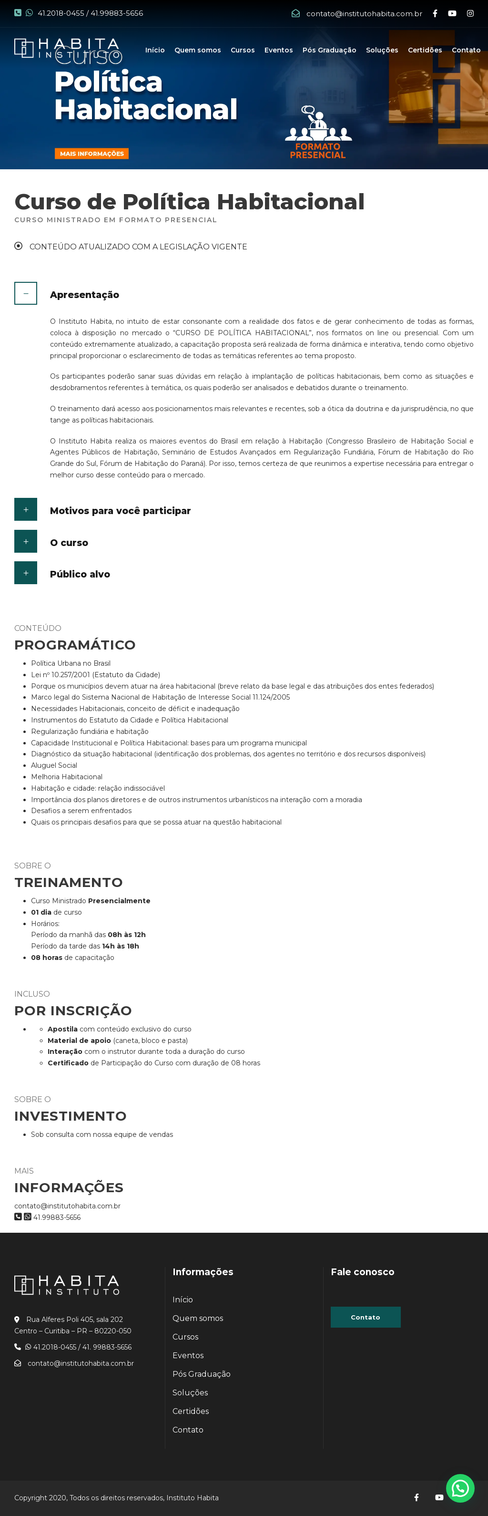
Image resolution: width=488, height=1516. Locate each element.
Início (155, 50)
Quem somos (197, 50)
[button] (460, 1488)
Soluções (382, 50)
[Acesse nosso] (417, 1498)
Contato (466, 50)
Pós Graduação (329, 50)
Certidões (425, 50)
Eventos (278, 50)
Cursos (243, 50)
